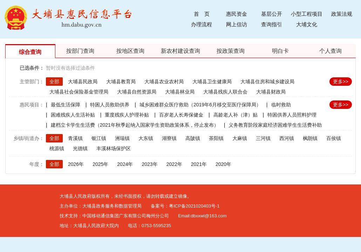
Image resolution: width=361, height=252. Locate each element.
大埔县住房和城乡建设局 (267, 81)
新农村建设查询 (180, 51)
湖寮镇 (169, 138)
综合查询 (30, 52)
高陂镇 (192, 138)
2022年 (174, 164)
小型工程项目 (306, 14)
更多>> (340, 81)
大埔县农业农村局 (164, 81)
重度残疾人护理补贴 (127, 115)
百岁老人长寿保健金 (181, 115)
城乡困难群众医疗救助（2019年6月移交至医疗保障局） (200, 104)
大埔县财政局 (271, 91)
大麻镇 (239, 138)
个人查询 (330, 51)
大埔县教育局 (121, 81)
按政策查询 (231, 51)
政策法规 (341, 14)
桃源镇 (56, 148)
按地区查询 (130, 51)
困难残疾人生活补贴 (73, 115)
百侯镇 (333, 138)
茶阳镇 (216, 138)
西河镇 (286, 138)
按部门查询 (80, 51)
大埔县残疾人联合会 (225, 91)
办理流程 (201, 24)
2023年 (149, 164)
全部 (54, 81)
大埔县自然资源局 (136, 91)
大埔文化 (306, 24)
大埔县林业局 (180, 91)
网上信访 (236, 24)
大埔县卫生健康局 (212, 81)
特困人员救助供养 (109, 104)
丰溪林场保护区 (113, 148)
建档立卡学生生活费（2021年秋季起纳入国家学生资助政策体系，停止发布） (135, 125)
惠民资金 (236, 14)
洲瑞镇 (122, 138)
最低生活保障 (65, 104)
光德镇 (80, 148)
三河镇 (263, 138)
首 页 (202, 14)
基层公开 (271, 14)
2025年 (100, 164)
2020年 (223, 164)
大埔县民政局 (82, 81)
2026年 (76, 164)
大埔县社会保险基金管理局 (78, 91)
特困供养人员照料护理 (291, 115)
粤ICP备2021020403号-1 (194, 206)
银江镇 (98, 138)
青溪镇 (75, 138)
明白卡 (280, 51)
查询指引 (271, 24)
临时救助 (281, 104)
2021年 (199, 164)
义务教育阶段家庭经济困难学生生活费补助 (275, 125)
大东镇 (145, 138)
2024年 (125, 164)
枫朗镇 (310, 138)
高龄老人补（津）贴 (235, 115)
